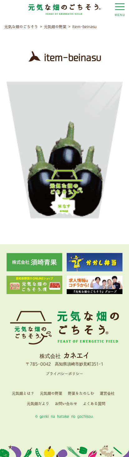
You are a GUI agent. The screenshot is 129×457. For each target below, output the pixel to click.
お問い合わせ (66, 404)
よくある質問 (94, 404)
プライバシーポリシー (64, 374)
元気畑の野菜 (51, 394)
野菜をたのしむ (81, 394)
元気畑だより (38, 404)
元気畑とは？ (23, 394)
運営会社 (107, 394)
